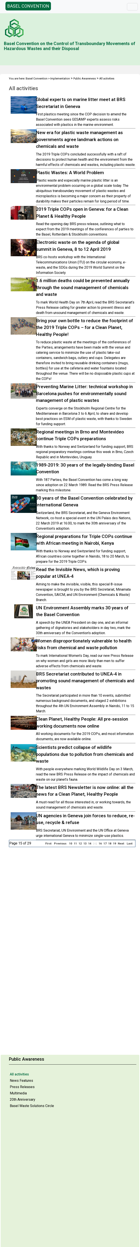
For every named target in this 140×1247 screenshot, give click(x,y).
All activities (19, 1074)
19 (114, 843)
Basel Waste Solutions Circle (32, 1106)
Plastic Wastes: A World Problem (70, 172)
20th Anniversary (22, 1099)
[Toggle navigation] (132, 6)
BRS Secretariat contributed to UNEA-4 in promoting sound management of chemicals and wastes (85, 680)
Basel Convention (36, 78)
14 (89, 843)
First (48, 843)
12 (80, 843)
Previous (60, 843)
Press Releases (22, 1087)
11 (75, 843)
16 (100, 843)
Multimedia (18, 1093)
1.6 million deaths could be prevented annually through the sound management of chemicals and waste (83, 287)
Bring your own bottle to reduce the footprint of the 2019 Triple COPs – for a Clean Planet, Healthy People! (84, 327)
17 (104, 843)
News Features (21, 1080)
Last (129, 843)
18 (109, 843)
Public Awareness (84, 78)
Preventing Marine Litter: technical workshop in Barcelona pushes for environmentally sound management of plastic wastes (84, 393)
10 (70, 843)
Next (121, 843)
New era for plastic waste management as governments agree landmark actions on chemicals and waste (79, 139)
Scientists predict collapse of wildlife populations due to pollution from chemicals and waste (84, 754)
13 (84, 843)
